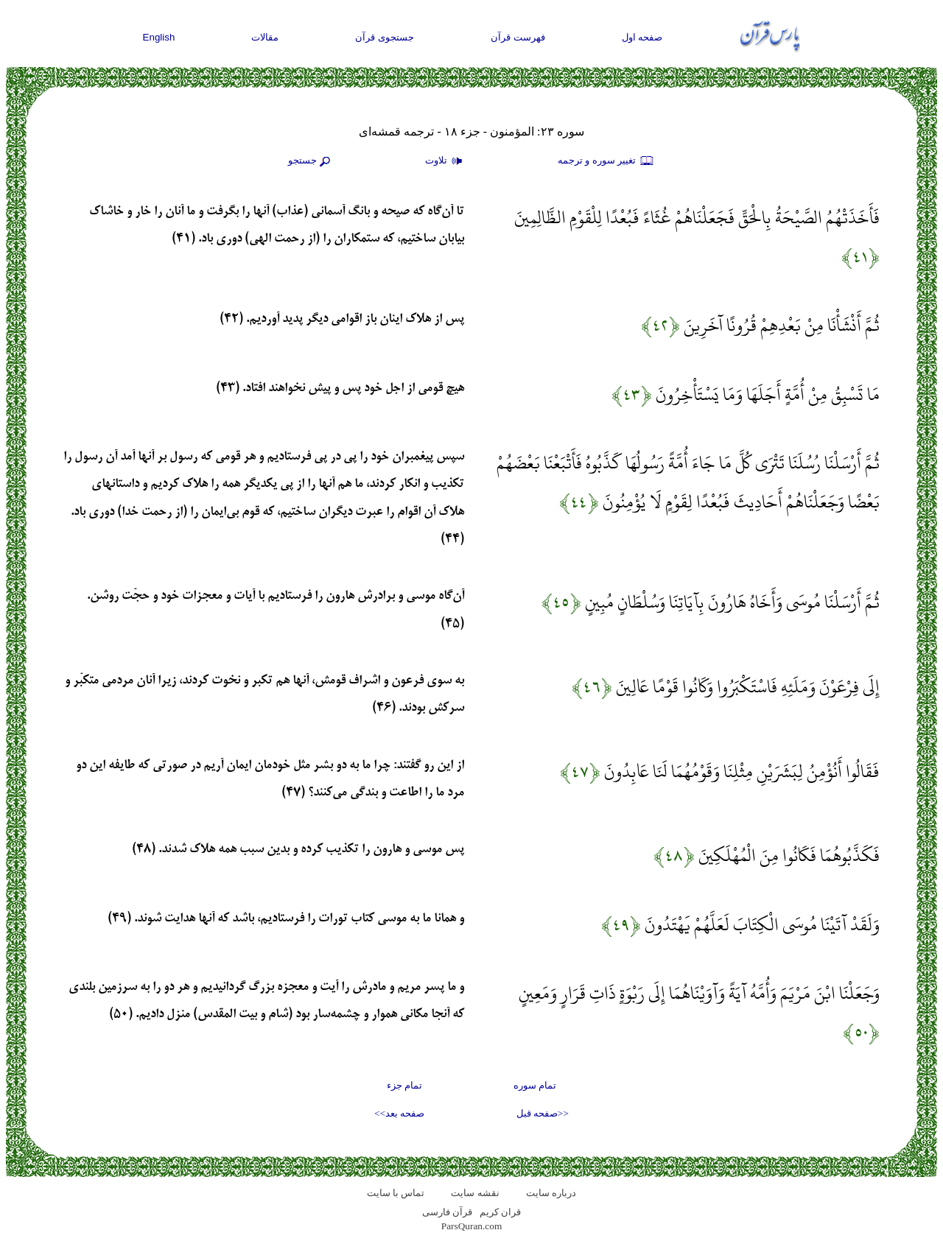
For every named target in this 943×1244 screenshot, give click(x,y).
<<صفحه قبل (542, 1113)
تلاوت (445, 161)
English (159, 37)
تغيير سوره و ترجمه (606, 161)
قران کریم (500, 1211)
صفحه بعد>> (399, 1113)
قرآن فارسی (447, 1211)
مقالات (264, 37)
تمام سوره (534, 1085)
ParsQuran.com (471, 1225)
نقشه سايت (475, 1192)
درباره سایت (551, 1192)
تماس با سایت (396, 1192)
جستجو (311, 161)
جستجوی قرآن (384, 37)
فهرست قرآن (518, 37)
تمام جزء (404, 1085)
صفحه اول (642, 37)
